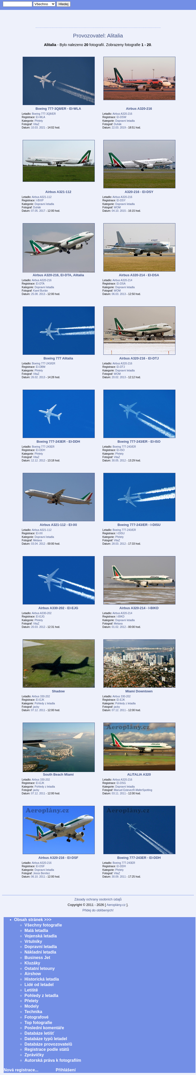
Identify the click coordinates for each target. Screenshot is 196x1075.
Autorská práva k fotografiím (52, 1060)
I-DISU (121, 533)
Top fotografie (38, 1022)
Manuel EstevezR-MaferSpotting (133, 790)
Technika (33, 1011)
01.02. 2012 (119, 627)
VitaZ (36, 124)
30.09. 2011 (119, 876)
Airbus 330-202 (41, 696)
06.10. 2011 (38, 876)
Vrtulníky (33, 941)
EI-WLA (40, 117)
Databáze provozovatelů (48, 1044)
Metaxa (37, 540)
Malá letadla (36, 930)
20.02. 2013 (119, 377)
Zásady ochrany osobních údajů (98, 899)
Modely (31, 1006)
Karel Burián (40, 290)
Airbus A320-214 (122, 280)
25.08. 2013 (38, 294)
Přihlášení (65, 1070)
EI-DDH (40, 450)
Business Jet (37, 957)
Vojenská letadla (40, 936)
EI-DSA (121, 283)
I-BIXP (40, 200)
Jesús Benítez (41, 873)
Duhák (118, 124)
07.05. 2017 (38, 210)
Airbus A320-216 (122, 113)
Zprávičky (34, 1055)
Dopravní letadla (125, 120)
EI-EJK (40, 699)
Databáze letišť (39, 1033)
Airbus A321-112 (42, 197)
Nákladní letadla (40, 952)
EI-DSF (40, 866)
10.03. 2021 (38, 127)
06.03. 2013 (119, 294)
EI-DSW (121, 117)
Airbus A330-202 (42, 613)
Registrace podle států (46, 1049)
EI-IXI (39, 533)
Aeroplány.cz (115, 905)
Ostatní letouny (39, 968)
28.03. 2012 (119, 543)
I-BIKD (120, 616)
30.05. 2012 (119, 460)
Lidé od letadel (39, 984)
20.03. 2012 (38, 627)
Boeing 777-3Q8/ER (44, 113)
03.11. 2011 (119, 793)
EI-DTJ (121, 366)
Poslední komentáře (44, 1028)
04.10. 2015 (119, 210)
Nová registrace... (21, 1070)
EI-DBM (40, 366)
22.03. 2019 (119, 127)
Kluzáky (32, 963)
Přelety (39, 120)
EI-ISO (121, 450)
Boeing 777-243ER (43, 446)
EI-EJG (40, 616)
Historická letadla (41, 979)
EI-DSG (121, 783)
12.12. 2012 (38, 460)
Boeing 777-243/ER (43, 363)
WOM (117, 207)
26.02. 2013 (38, 377)
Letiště (31, 990)
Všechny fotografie (43, 925)
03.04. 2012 (38, 543)
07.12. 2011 (38, 710)
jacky (36, 706)
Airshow (32, 973)
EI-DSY (121, 200)
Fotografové (36, 1017)
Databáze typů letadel (45, 1039)
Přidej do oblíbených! (98, 910)
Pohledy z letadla (45, 703)
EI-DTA (40, 283)
